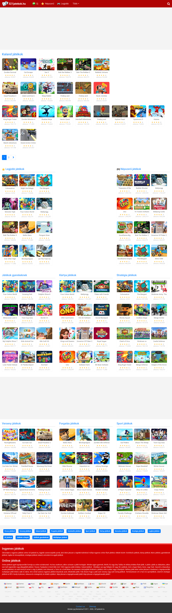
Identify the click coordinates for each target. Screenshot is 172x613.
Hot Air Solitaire (85, 318)
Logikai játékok (154, 531)
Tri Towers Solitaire (142, 212)
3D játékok (8, 537)
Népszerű (49, 3)
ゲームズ (107, 599)
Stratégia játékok (127, 275)
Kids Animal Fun (27, 341)
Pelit (144, 584)
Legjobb (65, 3)
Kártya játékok (67, 275)
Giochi (102, 584)
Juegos (55, 584)
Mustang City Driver (44, 466)
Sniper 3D (101, 513)
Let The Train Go (44, 259)
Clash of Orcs (125, 341)
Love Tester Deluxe (10, 365)
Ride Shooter (67, 466)
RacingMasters (10, 443)
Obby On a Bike (142, 490)
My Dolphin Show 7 (10, 341)
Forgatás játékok (69, 423)
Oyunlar (114, 587)
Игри (136, 587)
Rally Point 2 (27, 513)
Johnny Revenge (101, 466)
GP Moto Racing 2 (10, 490)
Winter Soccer (159, 466)
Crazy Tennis (159, 490)
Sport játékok (124, 423)
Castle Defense (159, 341)
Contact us (80, 606)
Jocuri (138, 591)
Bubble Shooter (142, 188)
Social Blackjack (101, 318)
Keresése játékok (121, 531)
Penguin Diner (44, 235)
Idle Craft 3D (44, 341)
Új (37, 3)
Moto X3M (159, 259)
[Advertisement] (86, 28)
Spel (124, 584)
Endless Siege (141, 318)
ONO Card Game (67, 318)
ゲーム (161, 587)
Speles (88, 587)
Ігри (165, 584)
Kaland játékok (41, 531)
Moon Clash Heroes (84, 490)
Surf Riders (125, 443)
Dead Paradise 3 (44, 443)
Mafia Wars (27, 235)
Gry (31, 587)
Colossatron (10, 188)
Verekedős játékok (74, 531)
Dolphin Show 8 (44, 294)
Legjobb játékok (13, 169)
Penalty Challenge (124, 513)
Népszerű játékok (129, 169)
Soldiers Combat (84, 513)
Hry (41, 587)
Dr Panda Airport (27, 365)
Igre (51, 587)
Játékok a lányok (23, 537)
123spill (17, 591)
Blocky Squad (125, 318)
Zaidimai (101, 587)
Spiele (66, 584)
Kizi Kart (44, 365)
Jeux (92, 584)
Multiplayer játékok (60, 537)
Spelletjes (79, 584)
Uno (124, 212)
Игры (31, 584)
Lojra (125, 587)
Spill (114, 584)
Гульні (134, 596)
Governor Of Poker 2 (159, 235)
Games (8, 584)
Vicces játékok (9, 531)
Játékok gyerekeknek (14, 275)
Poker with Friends (102, 294)
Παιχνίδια (149, 587)
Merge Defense (142, 365)
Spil (133, 584)
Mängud (76, 587)
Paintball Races (27, 466)
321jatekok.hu (17, 3)
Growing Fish (27, 294)
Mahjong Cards (159, 212)
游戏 (99, 599)
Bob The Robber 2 (142, 235)
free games (8, 591)
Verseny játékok (11, 423)
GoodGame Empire (124, 259)
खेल (93, 599)
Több (75, 3)
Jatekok (20, 587)
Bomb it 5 (44, 318)
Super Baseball (142, 466)
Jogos (43, 584)
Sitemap (92, 606)
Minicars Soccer (125, 466)
